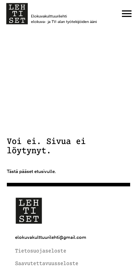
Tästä (12, 171)
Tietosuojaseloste (40, 251)
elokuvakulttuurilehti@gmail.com (50, 237)
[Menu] (126, 14)
